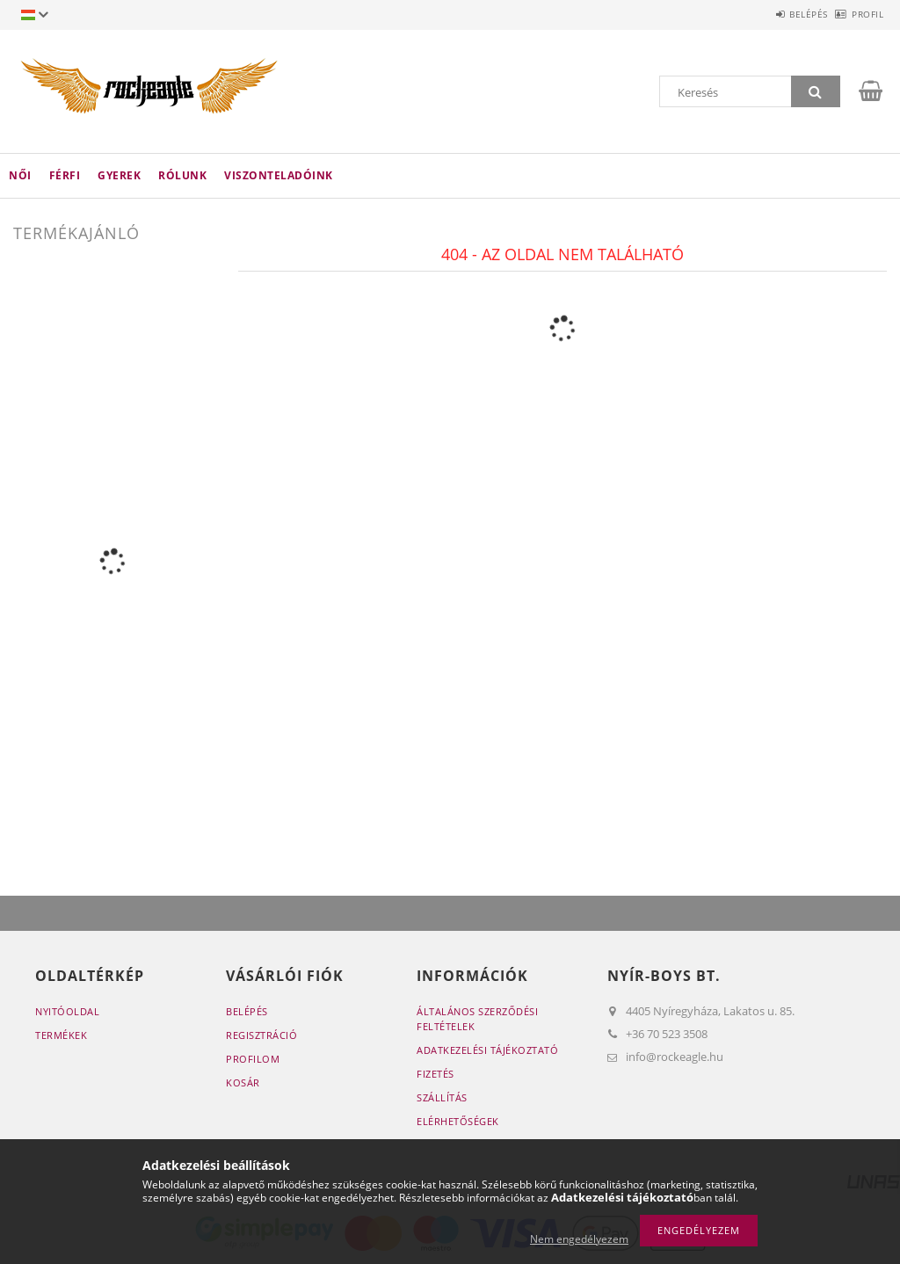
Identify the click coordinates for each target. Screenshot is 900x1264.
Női (20, 175)
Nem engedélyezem (579, 1238)
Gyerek (119, 175)
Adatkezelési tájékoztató (487, 1050)
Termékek (61, 1035)
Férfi (65, 175)
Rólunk (182, 175)
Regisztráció (261, 1035)
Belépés (779, 14)
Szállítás (442, 1097)
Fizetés (435, 1073)
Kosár (243, 1082)
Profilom (252, 1058)
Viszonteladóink (278, 175)
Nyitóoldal (67, 1011)
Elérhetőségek (458, 1121)
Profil (858, 14)
